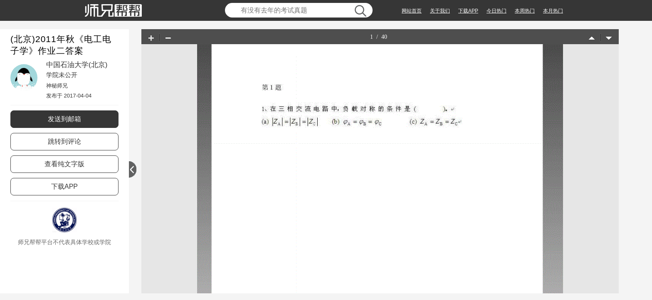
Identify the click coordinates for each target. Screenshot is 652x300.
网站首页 (412, 11)
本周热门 (525, 11)
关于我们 (440, 11)
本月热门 (553, 11)
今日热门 (496, 11)
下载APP (468, 11)
